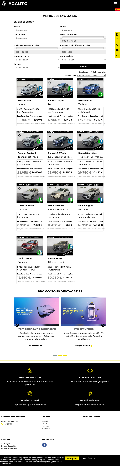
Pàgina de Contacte (9, 421)
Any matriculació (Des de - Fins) (75, 45)
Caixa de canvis (21, 56)
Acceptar (72, 458)
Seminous (46, 429)
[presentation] (17, 325)
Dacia (44, 424)
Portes (17, 64)
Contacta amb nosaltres (13, 416)
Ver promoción (35, 345)
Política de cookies (9, 446)
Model (63, 26)
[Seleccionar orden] (91, 75)
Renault (45, 421)
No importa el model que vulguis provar (90, 381)
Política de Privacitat (9, 448)
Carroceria (19, 34)
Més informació (89, 458)
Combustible (66, 56)
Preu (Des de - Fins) (69, 34)
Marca (17, 26)
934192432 (8, 424)
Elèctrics (45, 426)
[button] (55, 355)
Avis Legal (5, 444)
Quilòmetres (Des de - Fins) (26, 45)
